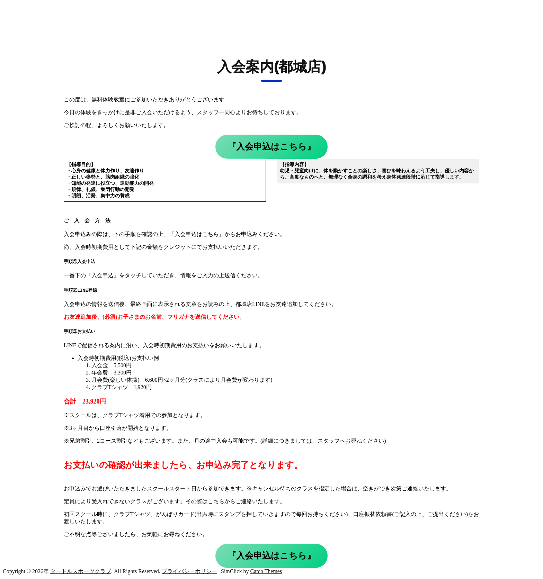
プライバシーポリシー (189, 572)
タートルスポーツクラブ (80, 572)
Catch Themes (266, 572)
